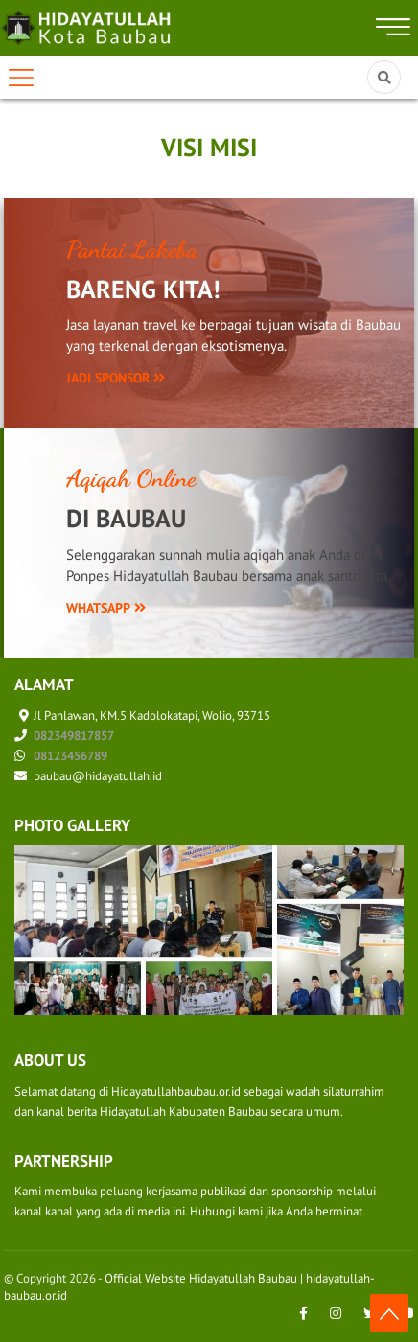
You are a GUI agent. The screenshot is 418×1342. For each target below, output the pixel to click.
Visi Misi (209, 147)
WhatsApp (106, 607)
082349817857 (74, 736)
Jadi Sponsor (115, 377)
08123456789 (70, 756)
